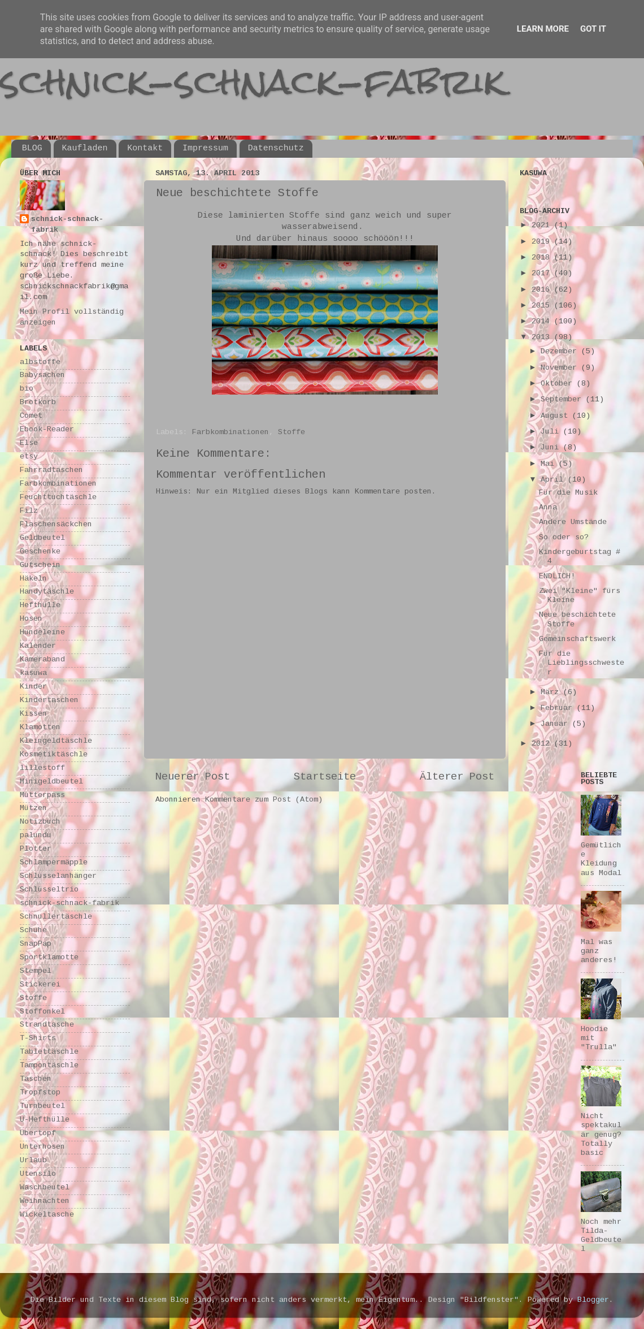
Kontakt (145, 148)
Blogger (593, 1300)
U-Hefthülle (44, 1120)
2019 (543, 242)
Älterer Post (457, 777)
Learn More (543, 29)
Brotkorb (38, 403)
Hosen (31, 619)
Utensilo (38, 1174)
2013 (543, 338)
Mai (550, 464)
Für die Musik (568, 493)
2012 (543, 744)
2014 (543, 322)
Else (29, 443)
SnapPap (35, 944)
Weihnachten (44, 1201)
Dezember (561, 352)
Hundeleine (42, 633)
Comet (31, 416)
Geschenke (40, 552)
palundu (35, 836)
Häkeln (33, 579)
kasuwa (33, 673)
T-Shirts (38, 1039)
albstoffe (40, 363)
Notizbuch (40, 822)
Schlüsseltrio (49, 890)
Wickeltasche (47, 1215)
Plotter (35, 849)
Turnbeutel (42, 1106)
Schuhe (33, 931)
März (552, 693)
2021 (543, 226)
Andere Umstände (573, 523)
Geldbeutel (42, 538)
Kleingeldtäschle (56, 741)
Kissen (33, 714)
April (554, 480)
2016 (543, 290)
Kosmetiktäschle (54, 755)
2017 (543, 274)
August (556, 416)
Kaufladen (85, 148)
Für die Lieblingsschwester (581, 663)
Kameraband (42, 660)
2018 (543, 258)
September (563, 400)
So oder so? (564, 538)
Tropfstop (40, 1093)
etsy (29, 457)
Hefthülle (40, 606)
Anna (548, 508)
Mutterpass (42, 796)
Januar (556, 724)
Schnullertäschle (56, 917)
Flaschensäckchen (56, 525)
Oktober (559, 384)
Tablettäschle (49, 1052)
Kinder (33, 687)
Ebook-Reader (47, 430)
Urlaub (33, 1161)
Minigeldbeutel (51, 782)
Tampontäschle (49, 1066)
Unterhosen (42, 1147)
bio (26, 389)
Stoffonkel (42, 1012)
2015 (543, 306)
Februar (559, 708)
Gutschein (40, 565)
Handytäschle (47, 592)
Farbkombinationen (230, 433)
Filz (29, 511)
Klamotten (40, 728)
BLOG (32, 148)
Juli (552, 432)
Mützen (33, 809)
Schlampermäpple (54, 863)
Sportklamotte (49, 958)
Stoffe (291, 433)
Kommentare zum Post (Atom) (264, 800)
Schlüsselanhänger (58, 876)
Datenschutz (276, 148)
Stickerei (40, 985)
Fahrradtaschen (51, 470)
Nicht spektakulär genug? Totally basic (601, 1135)
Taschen (35, 1079)
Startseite (325, 777)
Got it (593, 29)
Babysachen (42, 376)
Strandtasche (47, 1025)
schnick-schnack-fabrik (252, 81)
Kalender (38, 646)
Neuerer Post (192, 777)
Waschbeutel (44, 1188)
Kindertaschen (49, 701)
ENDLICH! (557, 577)
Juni (552, 448)
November (561, 368)
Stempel (35, 971)
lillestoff (42, 768)
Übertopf (38, 1134)
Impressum (205, 148)
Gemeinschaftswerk (577, 640)
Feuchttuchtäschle (58, 498)
